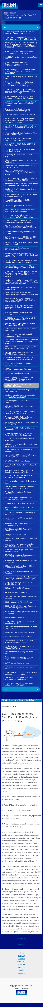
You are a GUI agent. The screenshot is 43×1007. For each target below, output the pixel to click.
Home (21, 953)
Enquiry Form (21, 967)
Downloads (21, 964)
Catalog (21, 970)
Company (21, 956)
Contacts (21, 973)
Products (21, 959)
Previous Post (21, 939)
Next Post (21, 945)
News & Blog (21, 961)
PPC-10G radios (27, 757)
